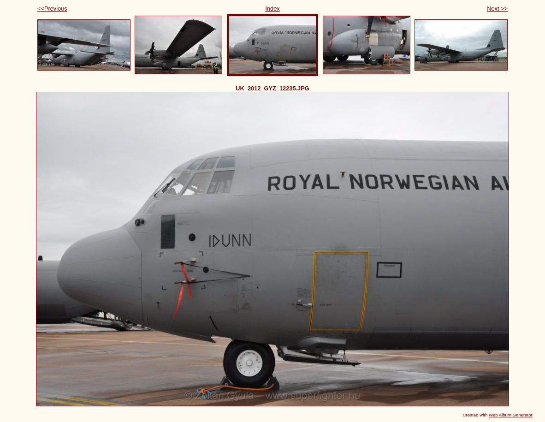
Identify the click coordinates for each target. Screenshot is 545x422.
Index (272, 8)
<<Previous (52, 8)
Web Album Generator (511, 414)
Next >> (497, 8)
